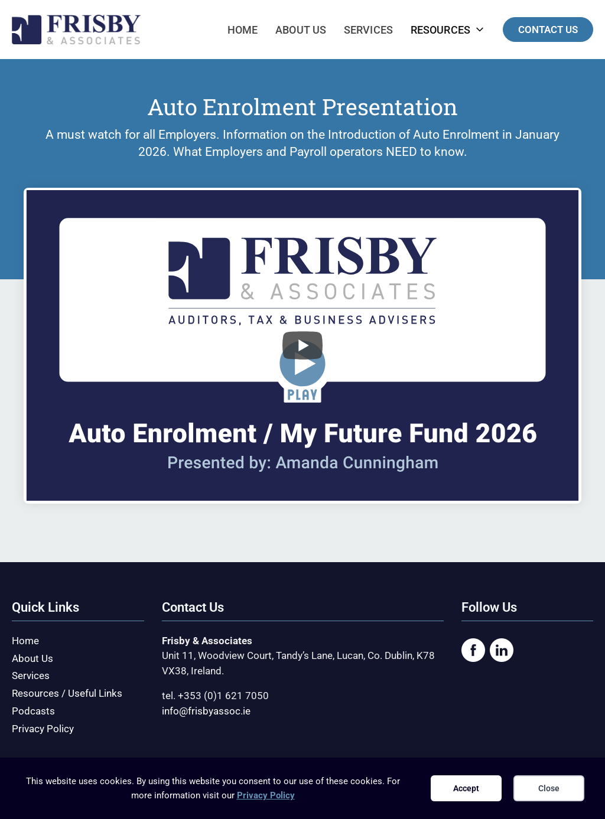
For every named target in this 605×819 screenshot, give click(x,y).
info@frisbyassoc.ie (206, 711)
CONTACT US (548, 29)
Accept (466, 788)
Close (549, 788)
